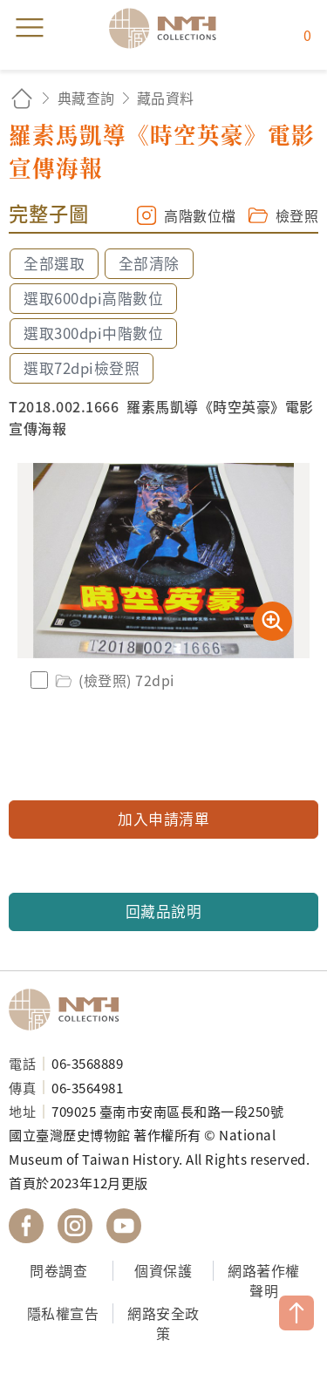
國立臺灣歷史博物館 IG (75, 1225)
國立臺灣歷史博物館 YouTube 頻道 (123, 1225)
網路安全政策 (163, 1323)
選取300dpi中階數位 (93, 333)
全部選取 (54, 263)
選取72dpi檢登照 (82, 367)
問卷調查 (58, 1270)
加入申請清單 (163, 818)
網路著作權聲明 (264, 1280)
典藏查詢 (86, 97)
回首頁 (22, 98)
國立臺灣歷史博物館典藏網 (168, 28)
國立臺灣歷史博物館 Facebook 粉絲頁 (26, 1225)
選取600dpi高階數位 (93, 298)
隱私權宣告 (63, 1313)
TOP (296, 1313)
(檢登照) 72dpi (113, 680)
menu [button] (30, 28)
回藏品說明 (164, 911)
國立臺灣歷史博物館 (70, 1009)
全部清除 (149, 263)
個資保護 (163, 1270)
